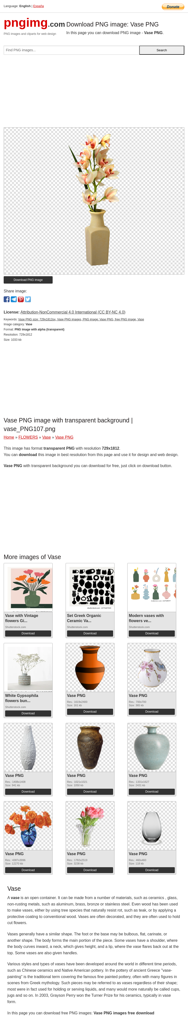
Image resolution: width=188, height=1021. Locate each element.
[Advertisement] (94, 93)
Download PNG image (28, 280)
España (38, 6)
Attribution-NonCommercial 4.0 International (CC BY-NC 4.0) (72, 312)
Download (28, 633)
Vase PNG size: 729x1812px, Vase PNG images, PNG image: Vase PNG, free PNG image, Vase (81, 319)
